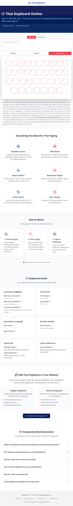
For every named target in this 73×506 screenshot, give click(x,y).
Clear (36, 53)
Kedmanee (31, 37)
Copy (13, 53)
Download (60, 53)
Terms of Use (53, 498)
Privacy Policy (41, 498)
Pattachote (41, 37)
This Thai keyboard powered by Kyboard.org (47, 117)
